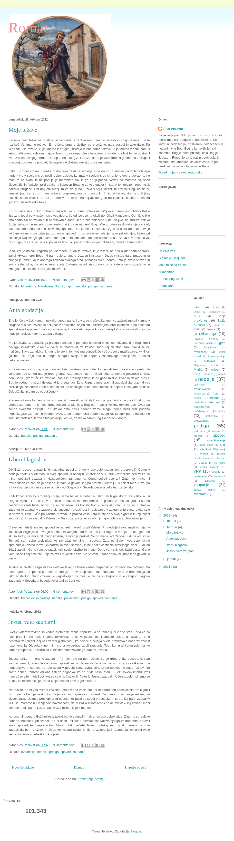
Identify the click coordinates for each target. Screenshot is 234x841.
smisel (198, 435)
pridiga (93, 286)
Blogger (135, 831)
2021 (167, 566)
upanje (203, 462)
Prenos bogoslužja (171, 279)
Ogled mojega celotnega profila (180, 172)
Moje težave (23, 130)
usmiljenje (219, 462)
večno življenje (209, 467)
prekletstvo (71, 598)
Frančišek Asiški (203, 343)
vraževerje (200, 476)
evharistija (43, 598)
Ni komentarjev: (63, 280)
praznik (219, 411)
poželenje (199, 411)
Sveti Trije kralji (215, 449)
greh (222, 343)
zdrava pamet (204, 489)
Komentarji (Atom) (90, 779)
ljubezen (209, 360)
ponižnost (213, 398)
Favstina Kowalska (206, 338)
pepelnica (199, 393)
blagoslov (27, 598)
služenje (216, 431)
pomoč (197, 398)
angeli (197, 311)
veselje (216, 471)
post (217, 402)
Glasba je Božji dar (171, 258)
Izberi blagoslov (27, 459)
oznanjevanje (202, 388)
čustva (211, 329)
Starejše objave (135, 767)
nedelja (81, 286)
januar (172, 559)
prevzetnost (201, 420)
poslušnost (200, 402)
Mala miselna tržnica (172, 265)
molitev (208, 373)
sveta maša (206, 445)
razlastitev (199, 431)
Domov (79, 767)
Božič (197, 316)
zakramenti (219, 476)
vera (197, 471)
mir (196, 373)
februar (172, 527)
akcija (215, 307)
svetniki (204, 454)
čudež (197, 329)
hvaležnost (200, 351)
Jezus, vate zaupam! (32, 622)
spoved (98, 598)
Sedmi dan (166, 286)
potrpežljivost (202, 406)
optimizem (199, 384)
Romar (28, 28)
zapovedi (210, 480)
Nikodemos (166, 272)
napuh (70, 286)
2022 (167, 515)
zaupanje (105, 286)
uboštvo (220, 458)
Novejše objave (23, 767)
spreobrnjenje (215, 440)
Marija (198, 369)
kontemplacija (216, 356)
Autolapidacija (26, 310)
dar (223, 329)
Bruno (217, 325)
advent (198, 307)
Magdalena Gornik (51, 286)
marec (172, 521)
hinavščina (28, 286)
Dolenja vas (166, 251)
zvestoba (200, 494)
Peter (216, 393)
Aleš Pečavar (173, 129)
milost (215, 369)
